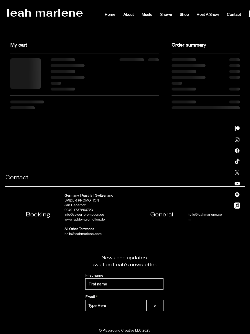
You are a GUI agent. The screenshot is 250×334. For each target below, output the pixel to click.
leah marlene (44, 13)
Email (90, 297)
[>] (155, 305)
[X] (237, 173)
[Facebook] (237, 151)
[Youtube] (237, 184)
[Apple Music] (237, 205)
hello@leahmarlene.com (83, 234)
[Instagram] (237, 140)
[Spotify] (237, 195)
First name (94, 275)
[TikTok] (237, 162)
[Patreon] (237, 129)
